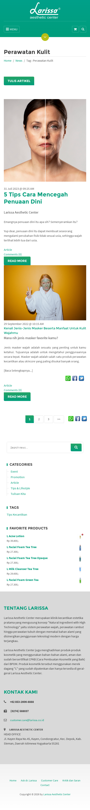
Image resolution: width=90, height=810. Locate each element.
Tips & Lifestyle (20, 488)
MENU (11, 29)
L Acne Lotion (45, 536)
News (18, 60)
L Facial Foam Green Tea (45, 579)
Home (7, 60)
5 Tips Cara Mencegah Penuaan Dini (36, 198)
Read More (17, 261)
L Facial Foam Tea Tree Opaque (45, 558)
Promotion (18, 477)
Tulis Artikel (19, 81)
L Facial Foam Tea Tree (45, 547)
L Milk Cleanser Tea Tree (45, 569)
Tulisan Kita (18, 494)
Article (8, 250)
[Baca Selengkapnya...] (18, 370)
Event (14, 471)
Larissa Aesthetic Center (57, 794)
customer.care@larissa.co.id (27, 720)
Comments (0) (13, 254)
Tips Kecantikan (17, 514)
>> (58, 419)
